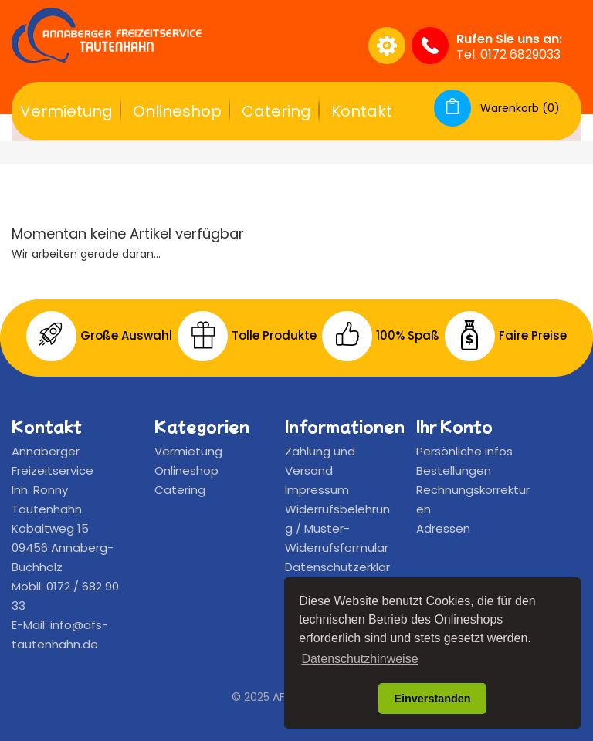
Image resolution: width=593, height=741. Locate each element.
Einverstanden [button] (432, 698)
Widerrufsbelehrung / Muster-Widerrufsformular (337, 528)
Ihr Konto (454, 426)
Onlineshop (177, 111)
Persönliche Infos (464, 451)
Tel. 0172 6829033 (508, 54)
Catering (276, 111)
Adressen (443, 528)
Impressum (317, 490)
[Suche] (272, 45)
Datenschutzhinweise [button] (359, 658)
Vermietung (66, 111)
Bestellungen (453, 470)
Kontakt (361, 111)
